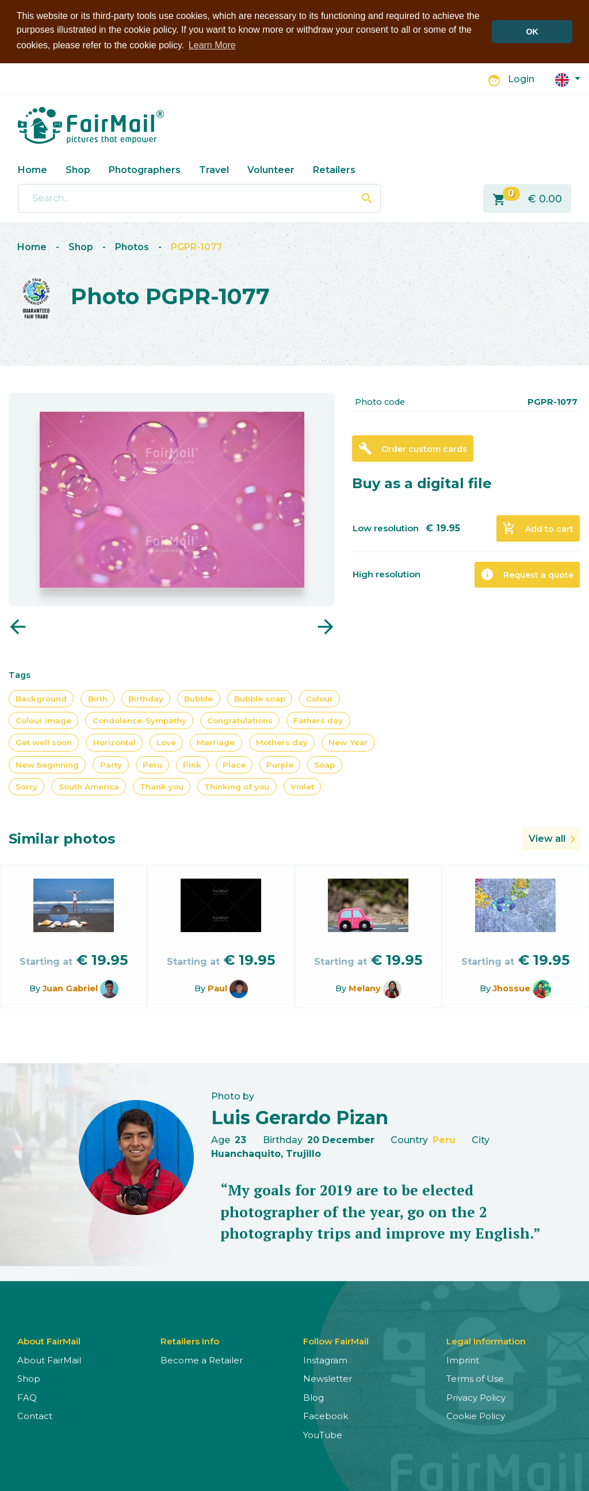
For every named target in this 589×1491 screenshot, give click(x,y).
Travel (214, 169)
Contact (34, 1415)
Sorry (26, 786)
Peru (152, 764)
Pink (192, 764)
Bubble (198, 698)
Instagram (325, 1359)
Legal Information (486, 1340)
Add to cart (537, 528)
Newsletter (327, 1378)
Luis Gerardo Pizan (299, 1117)
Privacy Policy (476, 1397)
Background (41, 698)
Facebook (325, 1415)
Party (111, 764)
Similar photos (62, 838)
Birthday (145, 698)
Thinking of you (236, 786)
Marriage (216, 742)
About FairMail (49, 1359)
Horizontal (114, 742)
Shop (78, 169)
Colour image (43, 720)
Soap (324, 764)
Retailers (334, 169)
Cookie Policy (475, 1415)
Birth (98, 698)
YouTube (322, 1434)
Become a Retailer (201, 1359)
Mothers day (282, 742)
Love (166, 742)
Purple (279, 764)
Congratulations (240, 720)
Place (234, 764)
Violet (302, 786)
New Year (348, 742)
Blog (313, 1397)
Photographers (145, 169)
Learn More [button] (212, 45)
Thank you (161, 786)
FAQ (27, 1397)
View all (547, 838)
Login (521, 79)
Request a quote (526, 574)
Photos (132, 247)
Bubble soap (259, 698)
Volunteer (270, 169)
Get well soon (44, 742)
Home (32, 169)
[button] (567, 78)
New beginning (47, 764)
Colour (319, 698)
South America (89, 786)
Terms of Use (475, 1378)
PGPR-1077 (196, 247)
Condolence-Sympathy (139, 720)
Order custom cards (412, 448)
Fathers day (318, 720)
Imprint (462, 1359)
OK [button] (532, 31)
